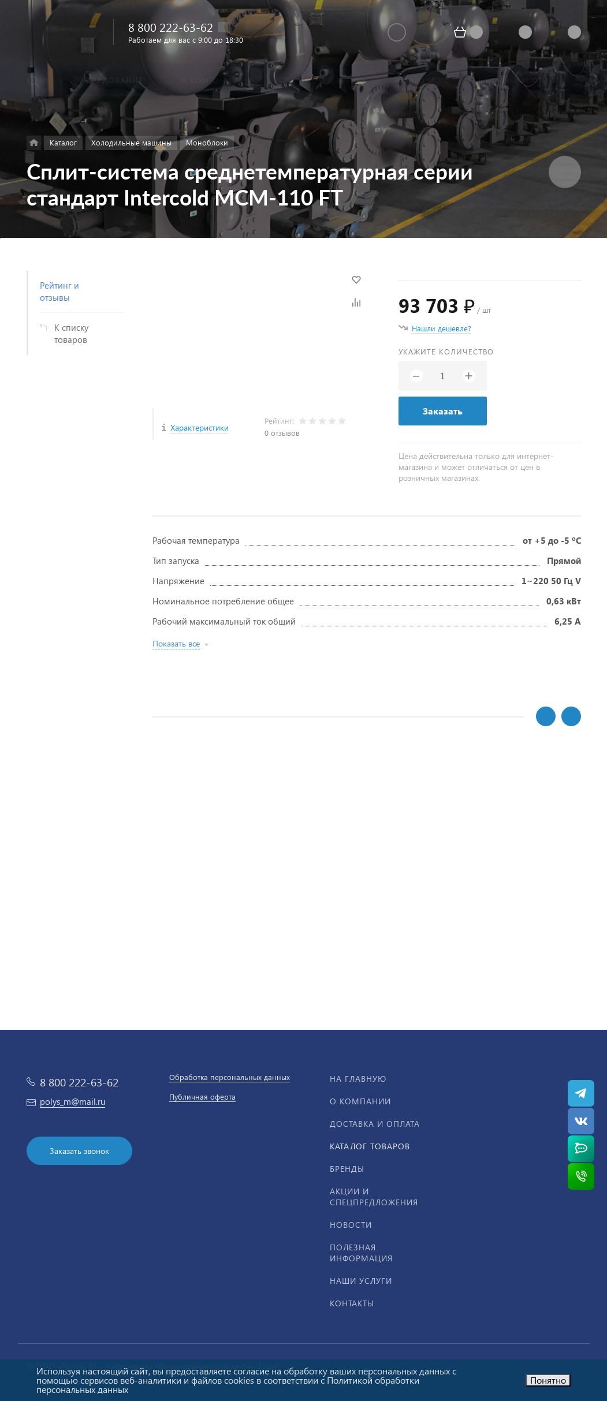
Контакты (352, 1303)
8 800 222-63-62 (170, 26)
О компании (360, 1101)
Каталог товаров (370, 1146)
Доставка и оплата (375, 1123)
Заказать (443, 411)
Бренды (347, 1168)
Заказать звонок (79, 1150)
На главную (358, 1078)
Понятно (548, 1380)
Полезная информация (361, 1253)
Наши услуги (361, 1280)
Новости (351, 1224)
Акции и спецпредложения (374, 1197)
